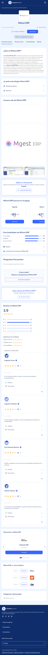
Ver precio (32, 31)
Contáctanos (24, 632)
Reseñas (39, 42)
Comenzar (14, 221)
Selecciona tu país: (7, 638)
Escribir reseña (41, 27)
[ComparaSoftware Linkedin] (3, 616)
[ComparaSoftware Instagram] (12, 616)
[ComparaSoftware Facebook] (9, 616)
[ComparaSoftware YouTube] (6, 616)
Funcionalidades (30, 42)
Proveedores (24, 627)
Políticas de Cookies (19, 652)
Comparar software (18, 32)
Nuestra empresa (24, 622)
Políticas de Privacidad (7, 652)
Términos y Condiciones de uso (32, 652)
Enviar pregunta (24, 280)
